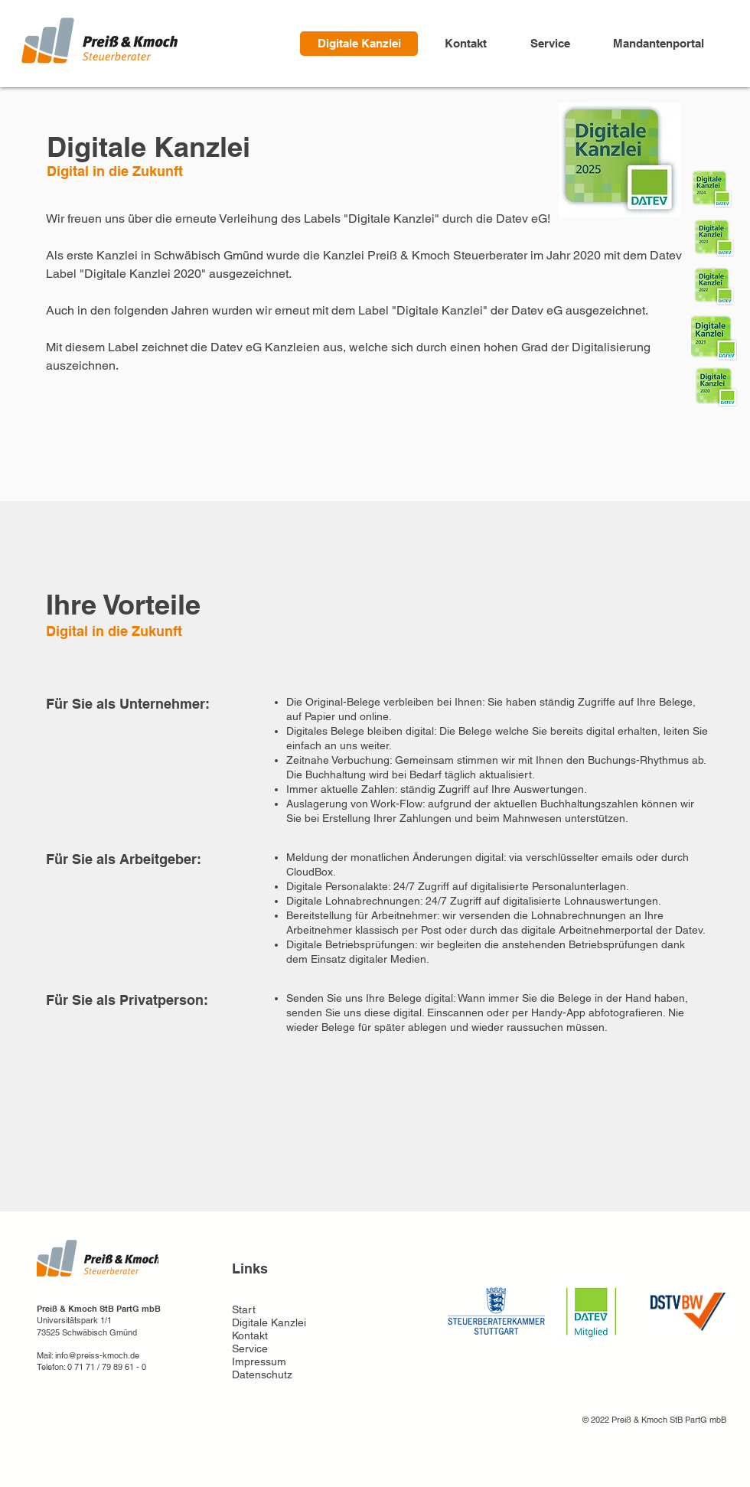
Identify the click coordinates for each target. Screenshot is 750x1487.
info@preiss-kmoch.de (97, 1355)
